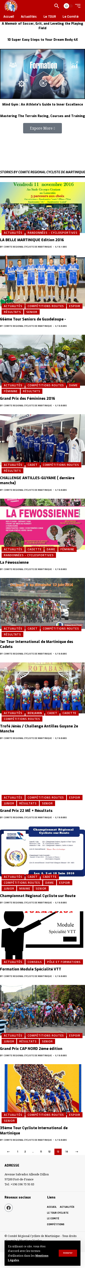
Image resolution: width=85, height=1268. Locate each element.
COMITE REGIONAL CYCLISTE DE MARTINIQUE (28, 246)
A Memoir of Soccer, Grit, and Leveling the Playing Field (42, 26)
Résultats (12, 312)
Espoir (74, 306)
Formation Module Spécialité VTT (30, 969)
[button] (42, 128)
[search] (56, 6)
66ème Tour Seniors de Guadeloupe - (33, 319)
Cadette (34, 549)
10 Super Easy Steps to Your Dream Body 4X (42, 40)
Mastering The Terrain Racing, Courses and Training (42, 116)
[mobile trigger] (76, 6)
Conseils (35, 962)
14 (67, 1151)
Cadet (33, 464)
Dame (73, 385)
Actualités (13, 232)
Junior (9, 803)
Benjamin (35, 713)
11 (41, 1151)
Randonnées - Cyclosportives (53, 232)
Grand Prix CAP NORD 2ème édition (31, 1048)
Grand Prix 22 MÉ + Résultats (26, 810)
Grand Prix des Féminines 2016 (27, 398)
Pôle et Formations (63, 962)
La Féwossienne (14, 562)
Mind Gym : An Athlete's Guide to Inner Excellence (42, 104)
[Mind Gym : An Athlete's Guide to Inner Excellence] (42, 73)
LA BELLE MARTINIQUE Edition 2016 (32, 240)
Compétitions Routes (46, 306)
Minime (24, 888)
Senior (31, 312)
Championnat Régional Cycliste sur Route (37, 895)
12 (49, 1151)
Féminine (11, 391)
